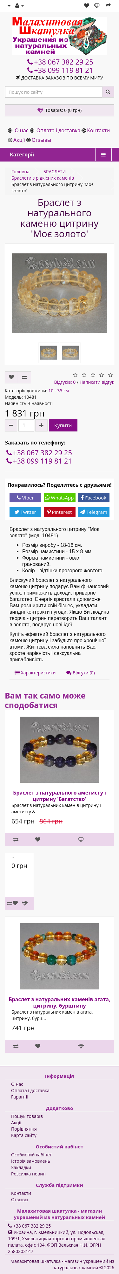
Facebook (93, 497)
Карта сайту (23, 1135)
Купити (63, 425)
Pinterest (59, 512)
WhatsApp (59, 497)
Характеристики (35, 673)
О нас (21, 130)
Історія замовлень (30, 1161)
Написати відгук (97, 382)
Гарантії (19, 1097)
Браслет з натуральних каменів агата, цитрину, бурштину (59, 1002)
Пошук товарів (27, 1116)
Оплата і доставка (58, 130)
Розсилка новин (28, 1174)
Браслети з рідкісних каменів (42, 178)
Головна (20, 172)
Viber (25, 497)
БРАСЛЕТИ (54, 172)
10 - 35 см (58, 391)
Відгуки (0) (80, 673)
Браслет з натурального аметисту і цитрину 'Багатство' (59, 795)
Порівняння (24, 1129)
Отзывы (41, 139)
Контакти (98, 130)
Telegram (93, 512)
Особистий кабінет (31, 1155)
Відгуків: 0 (65, 382)
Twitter (25, 512)
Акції (19, 139)
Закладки (21, 1167)
